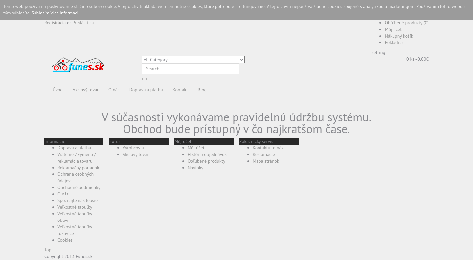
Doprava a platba (74, 148)
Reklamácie (264, 154)
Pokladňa (394, 42)
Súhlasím (41, 13)
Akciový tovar (135, 154)
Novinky (195, 167)
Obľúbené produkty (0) (407, 23)
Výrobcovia (133, 148)
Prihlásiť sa (83, 23)
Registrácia (55, 23)
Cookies (65, 240)
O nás (63, 194)
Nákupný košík (399, 36)
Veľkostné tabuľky (74, 207)
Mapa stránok (266, 161)
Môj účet (393, 29)
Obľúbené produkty (206, 161)
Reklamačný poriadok (78, 167)
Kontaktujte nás (268, 148)
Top (47, 250)
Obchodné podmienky (78, 187)
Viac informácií (65, 13)
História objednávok (207, 154)
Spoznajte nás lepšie (77, 200)
